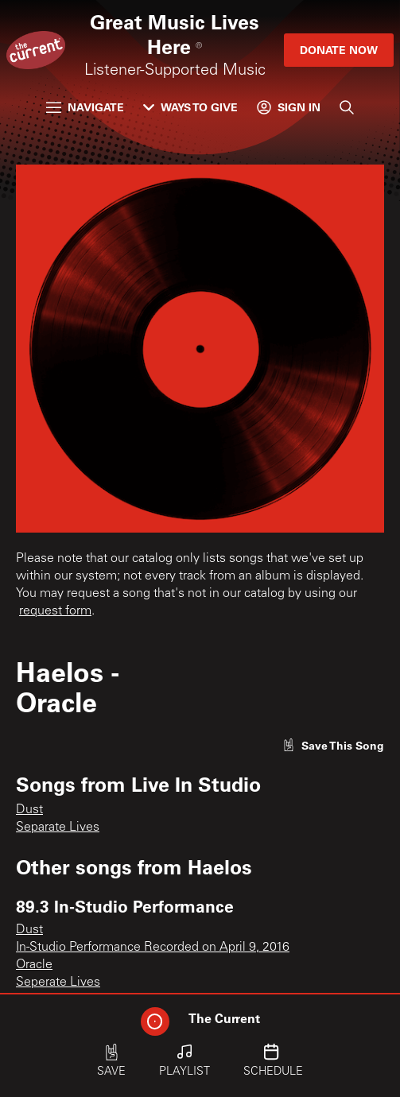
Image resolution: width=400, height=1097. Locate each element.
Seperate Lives (58, 982)
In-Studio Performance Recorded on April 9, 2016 (152, 947)
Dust (29, 810)
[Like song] (333, 745)
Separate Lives (57, 827)
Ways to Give (190, 106)
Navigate (85, 106)
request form (55, 611)
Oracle (34, 965)
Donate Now (339, 49)
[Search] (346, 107)
